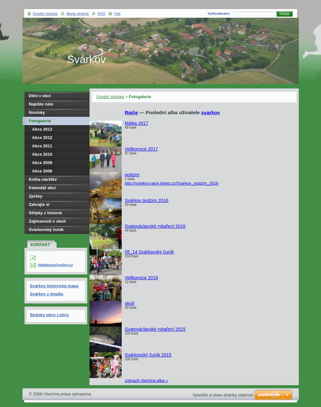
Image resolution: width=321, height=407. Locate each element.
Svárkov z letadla (46, 293)
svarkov (210, 112)
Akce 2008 (42, 171)
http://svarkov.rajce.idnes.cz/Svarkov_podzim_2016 (172, 183)
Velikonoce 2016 (141, 277)
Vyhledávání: (219, 13)
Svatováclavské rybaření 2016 (155, 226)
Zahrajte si (39, 204)
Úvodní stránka (110, 96)
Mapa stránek (77, 13)
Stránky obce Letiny (49, 314)
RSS (101, 13)
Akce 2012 (42, 137)
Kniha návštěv (43, 179)
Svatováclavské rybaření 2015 (155, 329)
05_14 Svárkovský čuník (149, 251)
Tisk (117, 13)
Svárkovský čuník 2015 (148, 354)
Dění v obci (40, 95)
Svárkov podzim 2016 (146, 200)
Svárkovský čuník (46, 229)
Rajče (131, 112)
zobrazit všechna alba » (146, 380)
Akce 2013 (42, 129)
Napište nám (41, 104)
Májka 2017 (136, 123)
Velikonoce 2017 (141, 149)
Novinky (37, 112)
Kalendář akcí (42, 187)
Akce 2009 (42, 162)
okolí (130, 303)
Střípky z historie (45, 212)
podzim (132, 174)
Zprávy (35, 196)
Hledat (284, 14)
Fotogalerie (40, 120)
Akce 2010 (42, 154)
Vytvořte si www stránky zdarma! (223, 395)
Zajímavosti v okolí (47, 221)
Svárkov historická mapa (54, 285)
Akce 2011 (42, 145)
